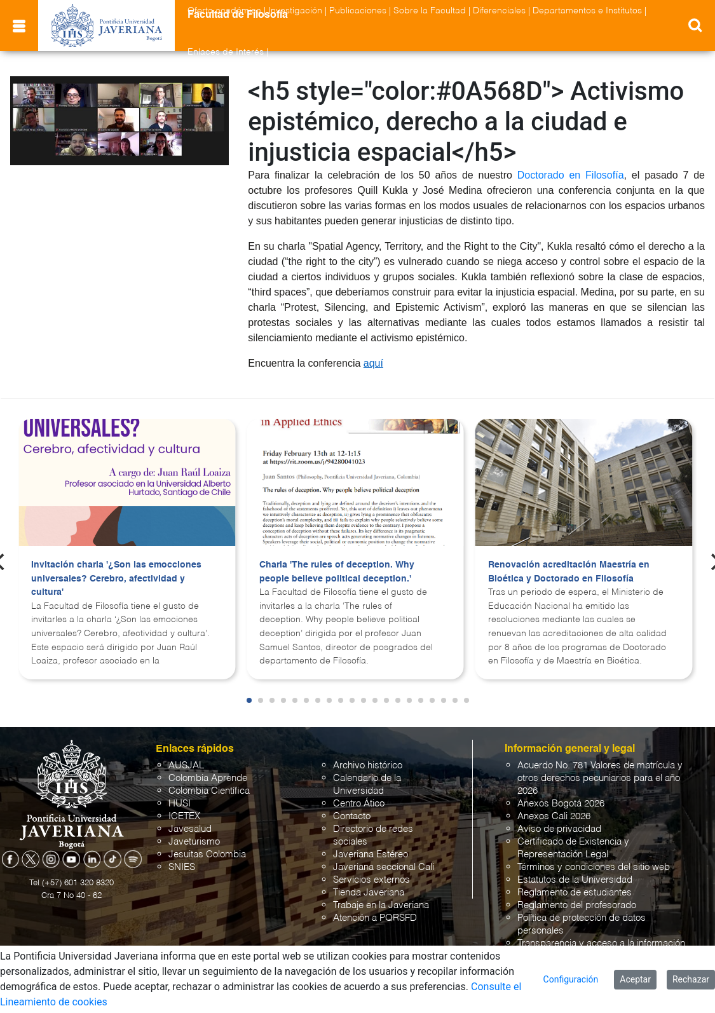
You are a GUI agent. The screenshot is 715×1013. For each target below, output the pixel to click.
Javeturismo (194, 841)
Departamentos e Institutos (587, 10)
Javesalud (190, 829)
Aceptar (635, 979)
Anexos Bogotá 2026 (560, 803)
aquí (373, 363)
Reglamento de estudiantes (574, 892)
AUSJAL (186, 765)
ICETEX (184, 816)
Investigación (295, 10)
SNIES (181, 867)
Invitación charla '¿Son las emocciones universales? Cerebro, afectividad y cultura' (116, 579)
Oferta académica (224, 10)
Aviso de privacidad (559, 829)
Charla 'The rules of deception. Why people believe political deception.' (336, 572)
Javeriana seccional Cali (383, 867)
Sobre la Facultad (429, 10)
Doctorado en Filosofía (570, 175)
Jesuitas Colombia (207, 854)
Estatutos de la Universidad (574, 880)
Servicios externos (371, 880)
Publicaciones (357, 10)
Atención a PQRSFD (375, 918)
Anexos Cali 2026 (553, 816)
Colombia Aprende (207, 778)
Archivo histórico (367, 765)
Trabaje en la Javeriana (381, 905)
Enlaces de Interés (225, 52)
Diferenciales (499, 10)
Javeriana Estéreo (370, 854)
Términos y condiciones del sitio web (593, 867)
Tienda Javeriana (368, 892)
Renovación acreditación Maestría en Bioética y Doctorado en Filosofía (569, 572)
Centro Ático (359, 803)
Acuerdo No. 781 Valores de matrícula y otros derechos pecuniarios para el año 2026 (600, 778)
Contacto (352, 816)
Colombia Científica (209, 791)
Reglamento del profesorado (576, 905)
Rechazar (690, 979)
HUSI (179, 803)
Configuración (571, 979)
